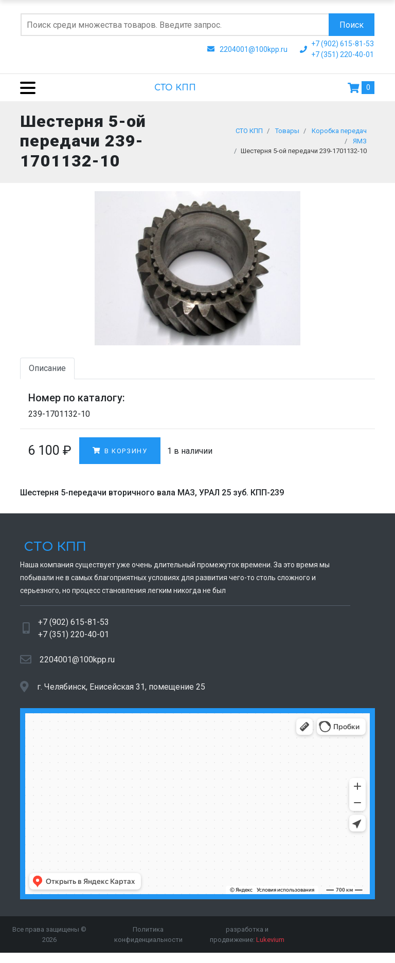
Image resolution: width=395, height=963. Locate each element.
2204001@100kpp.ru (77, 664)
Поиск (351, 25)
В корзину (120, 455)
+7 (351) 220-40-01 (73, 638)
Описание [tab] (47, 372)
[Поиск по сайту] (175, 24)
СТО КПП (175, 87)
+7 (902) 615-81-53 (73, 626)
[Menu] (23, 87)
